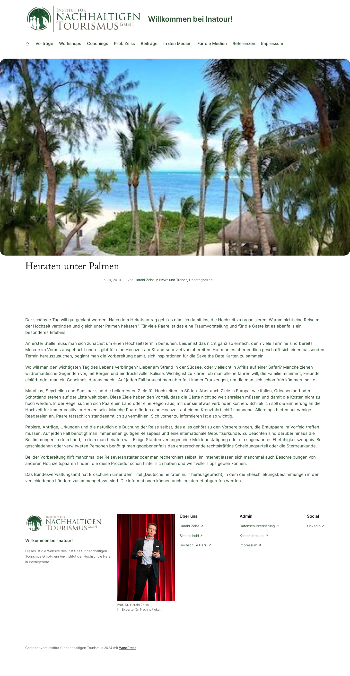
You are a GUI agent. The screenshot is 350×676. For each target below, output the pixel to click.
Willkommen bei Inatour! (190, 19)
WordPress (127, 648)
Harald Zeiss (144, 280)
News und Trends (173, 280)
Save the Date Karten (218, 356)
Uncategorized (201, 280)
